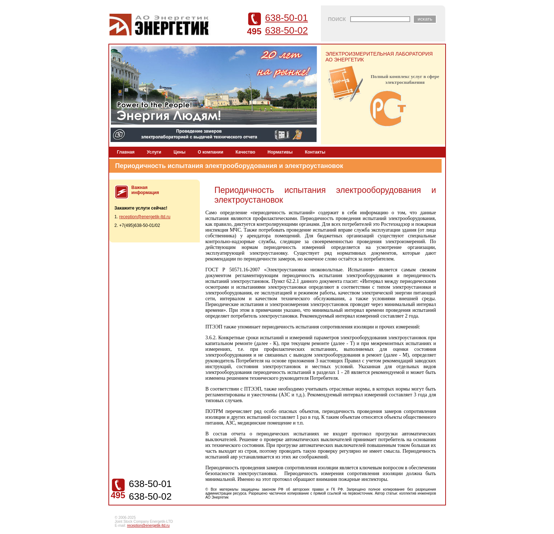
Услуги (154, 152)
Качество (245, 152)
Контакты (315, 152)
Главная (126, 152)
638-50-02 (286, 30)
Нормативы (279, 152)
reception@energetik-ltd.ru (145, 216)
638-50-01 (286, 17)
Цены (179, 152)
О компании (210, 152)
